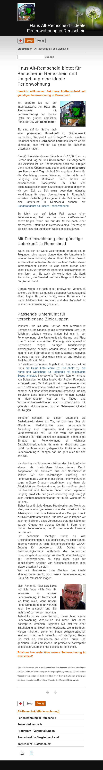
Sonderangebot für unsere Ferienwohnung (43, 205)
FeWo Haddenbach (30, 724)
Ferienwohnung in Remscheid (37, 717)
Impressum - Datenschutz (34, 744)
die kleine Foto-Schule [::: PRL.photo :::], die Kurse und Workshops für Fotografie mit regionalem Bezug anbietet (51, 372)
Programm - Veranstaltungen (36, 730)
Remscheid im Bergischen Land (38, 737)
